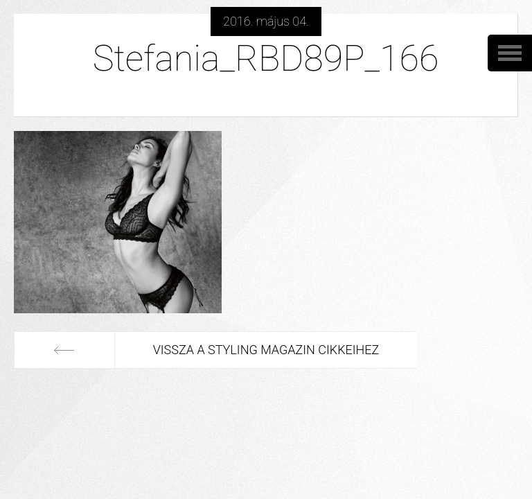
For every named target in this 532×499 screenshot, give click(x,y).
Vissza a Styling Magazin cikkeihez (266, 349)
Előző (64, 350)
